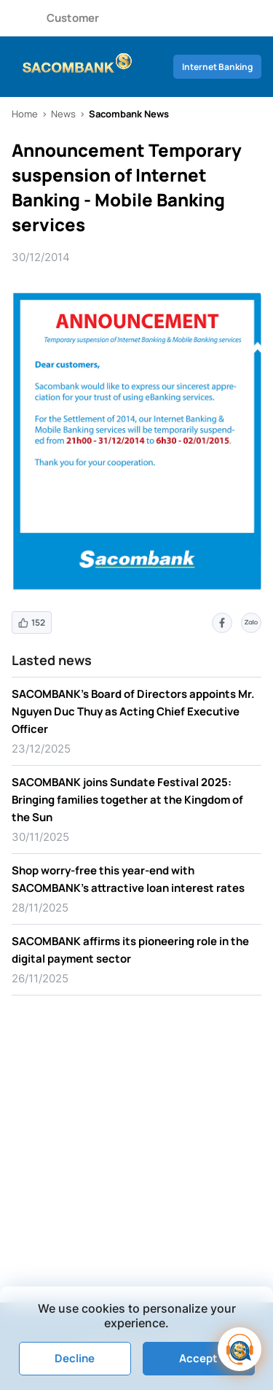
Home (25, 113)
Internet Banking (217, 67)
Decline (75, 1358)
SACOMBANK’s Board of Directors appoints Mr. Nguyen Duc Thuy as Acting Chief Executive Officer (133, 711)
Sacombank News (129, 113)
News (63, 113)
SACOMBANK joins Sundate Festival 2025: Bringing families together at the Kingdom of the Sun (127, 799)
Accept (198, 1358)
